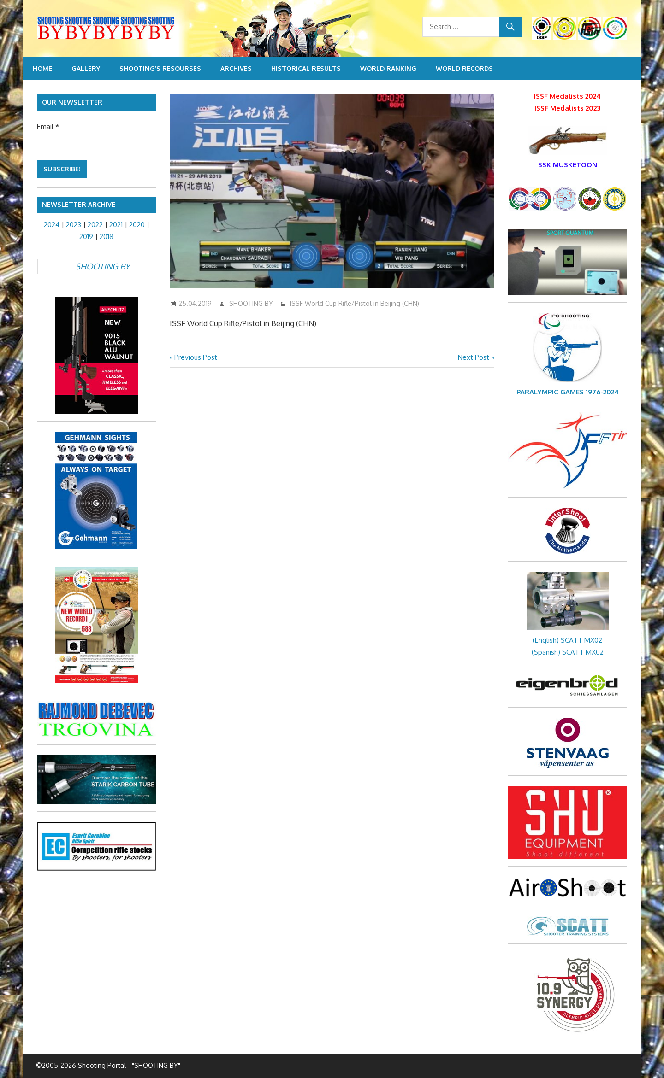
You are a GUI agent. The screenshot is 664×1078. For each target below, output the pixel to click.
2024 (51, 224)
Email (48, 126)
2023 (73, 224)
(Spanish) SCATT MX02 (568, 652)
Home (42, 68)
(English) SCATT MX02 (567, 640)
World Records (464, 68)
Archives (236, 68)
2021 (116, 224)
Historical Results (306, 68)
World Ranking (388, 68)
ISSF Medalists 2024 (567, 96)
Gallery (85, 68)
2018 (106, 236)
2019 (86, 236)
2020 (137, 224)
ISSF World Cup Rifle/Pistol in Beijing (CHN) (354, 303)
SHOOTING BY (251, 303)
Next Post (473, 357)
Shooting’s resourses (160, 68)
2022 (95, 224)
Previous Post (195, 357)
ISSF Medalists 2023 (567, 108)
